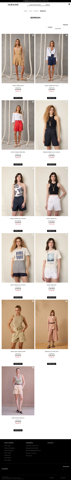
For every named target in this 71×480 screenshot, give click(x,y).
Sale (30, 11)
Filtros (50, 27)
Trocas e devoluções (8, 450)
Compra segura (7, 457)
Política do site (7, 455)
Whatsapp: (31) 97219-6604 (32, 448)
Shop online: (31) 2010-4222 (32, 445)
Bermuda (43, 11)
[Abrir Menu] (3, 5)
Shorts (36, 11)
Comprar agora (18, 164)
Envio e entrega (7, 452)
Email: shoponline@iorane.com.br (33, 450)
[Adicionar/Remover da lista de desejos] (33, 35)
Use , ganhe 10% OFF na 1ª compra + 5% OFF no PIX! (35, 1)
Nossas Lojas (29, 455)
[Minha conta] (61, 5)
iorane (26, 11)
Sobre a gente (7, 445)
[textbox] (37, 5)
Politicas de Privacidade (9, 448)
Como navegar (7, 460)
